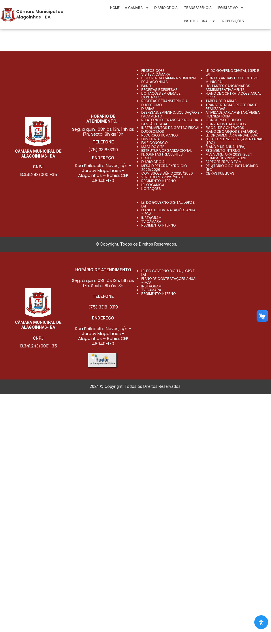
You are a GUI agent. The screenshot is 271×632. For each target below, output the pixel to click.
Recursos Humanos (159, 135)
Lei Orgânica (152, 184)
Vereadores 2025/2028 (162, 177)
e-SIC (146, 158)
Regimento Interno (158, 180)
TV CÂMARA (151, 221)
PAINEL (146, 85)
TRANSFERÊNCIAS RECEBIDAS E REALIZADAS (231, 106)
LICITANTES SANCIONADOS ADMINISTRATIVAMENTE (228, 87)
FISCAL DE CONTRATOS (225, 127)
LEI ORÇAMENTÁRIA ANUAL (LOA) (232, 135)
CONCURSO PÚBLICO (223, 119)
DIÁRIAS (148, 108)
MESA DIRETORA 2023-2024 (229, 154)
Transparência (198, 7)
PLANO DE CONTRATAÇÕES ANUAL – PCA (233, 95)
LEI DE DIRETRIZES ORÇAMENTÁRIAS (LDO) (235, 141)
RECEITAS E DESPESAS (159, 89)
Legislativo (230, 7)
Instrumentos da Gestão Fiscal (170, 127)
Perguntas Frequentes (162, 154)
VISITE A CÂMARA (155, 74)
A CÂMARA (137, 7)
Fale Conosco (154, 142)
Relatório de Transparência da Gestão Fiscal (169, 121)
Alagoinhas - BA (33, 17)
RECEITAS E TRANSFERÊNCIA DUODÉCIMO (164, 102)
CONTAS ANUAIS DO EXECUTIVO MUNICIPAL (232, 80)
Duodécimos (152, 131)
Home (115, 7)
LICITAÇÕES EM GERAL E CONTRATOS (160, 95)
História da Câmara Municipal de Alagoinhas (168, 80)
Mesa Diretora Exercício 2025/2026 (164, 167)
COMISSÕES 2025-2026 (226, 158)
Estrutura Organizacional (166, 150)
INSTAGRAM (151, 217)
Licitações (151, 188)
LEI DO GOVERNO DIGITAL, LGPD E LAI (232, 72)
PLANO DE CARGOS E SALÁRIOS (231, 131)
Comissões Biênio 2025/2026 (167, 173)
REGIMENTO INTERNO (223, 150)
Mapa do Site (152, 146)
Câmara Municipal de (39, 11)
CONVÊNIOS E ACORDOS (226, 123)
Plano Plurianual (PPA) (226, 146)
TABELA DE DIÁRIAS (221, 100)
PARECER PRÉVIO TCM (224, 161)
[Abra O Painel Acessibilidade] (261, 622)
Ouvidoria (150, 139)
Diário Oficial (166, 7)
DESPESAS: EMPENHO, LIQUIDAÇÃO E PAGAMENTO (170, 114)
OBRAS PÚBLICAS (220, 173)
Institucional (199, 21)
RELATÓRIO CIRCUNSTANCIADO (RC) (232, 167)
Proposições (232, 20)
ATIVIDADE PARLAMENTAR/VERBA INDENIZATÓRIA (233, 114)
